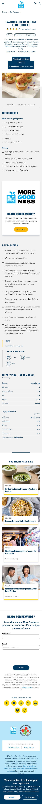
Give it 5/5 (19, 29)
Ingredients (11, 104)
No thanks (30, 797)
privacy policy (27, 687)
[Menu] (3, 3)
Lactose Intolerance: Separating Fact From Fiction (21, 589)
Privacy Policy (13, 791)
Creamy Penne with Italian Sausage (20, 521)
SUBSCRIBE (21, 229)
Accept (12, 797)
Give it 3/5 (13, 29)
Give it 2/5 (10, 29)
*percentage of (12, 437)
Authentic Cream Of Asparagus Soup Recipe (21, 490)
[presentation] (21, 657)
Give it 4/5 (16, 29)
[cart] (35, 3)
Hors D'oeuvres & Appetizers (25, 35)
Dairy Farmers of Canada (21, 4)
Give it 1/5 (7, 29)
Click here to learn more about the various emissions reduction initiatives (21, 768)
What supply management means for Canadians (20, 552)
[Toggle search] (40, 3)
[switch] (21, 65)
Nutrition (31, 104)
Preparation (22, 104)
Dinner (10, 35)
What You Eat (29, 747)
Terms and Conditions (30, 791)
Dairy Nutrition (13, 747)
